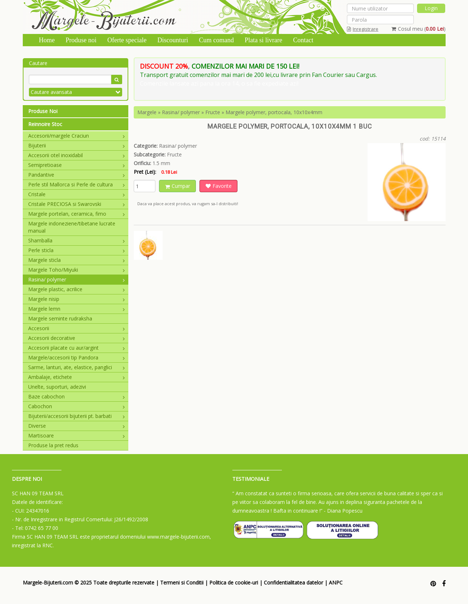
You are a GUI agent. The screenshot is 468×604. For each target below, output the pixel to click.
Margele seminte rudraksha (60, 318)
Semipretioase (76, 164)
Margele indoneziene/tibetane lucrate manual (71, 227)
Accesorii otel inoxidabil (76, 155)
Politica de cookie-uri (233, 582)
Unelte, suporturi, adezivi (57, 386)
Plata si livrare (263, 40)
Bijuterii (76, 145)
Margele (146, 112)
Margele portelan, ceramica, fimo (76, 213)
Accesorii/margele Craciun (76, 135)
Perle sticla (76, 250)
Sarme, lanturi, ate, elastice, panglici (76, 367)
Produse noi (81, 40)
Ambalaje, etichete (76, 377)
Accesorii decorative (76, 338)
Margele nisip (76, 298)
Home (47, 40)
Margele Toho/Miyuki (76, 269)
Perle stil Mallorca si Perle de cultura (76, 184)
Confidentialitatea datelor (293, 582)
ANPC (336, 582)
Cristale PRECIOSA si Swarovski (76, 203)
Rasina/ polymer (76, 279)
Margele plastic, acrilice (76, 289)
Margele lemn (76, 308)
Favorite (219, 185)
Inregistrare (362, 29)
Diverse (76, 425)
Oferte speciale (126, 40)
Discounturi (172, 40)
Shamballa (76, 240)
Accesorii (76, 328)
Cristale (76, 194)
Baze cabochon (76, 396)
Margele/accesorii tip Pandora (76, 357)
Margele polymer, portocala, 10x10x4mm (274, 112)
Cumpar (177, 185)
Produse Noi (42, 111)
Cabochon (76, 406)
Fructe (212, 112)
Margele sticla (76, 259)
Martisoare (76, 435)
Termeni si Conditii (181, 582)
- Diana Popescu (343, 510)
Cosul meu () (418, 28)
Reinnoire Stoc (45, 124)
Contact (303, 40)
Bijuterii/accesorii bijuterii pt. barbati (76, 416)
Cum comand (216, 40)
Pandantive (76, 174)
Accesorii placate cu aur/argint (76, 347)
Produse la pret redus (53, 445)
